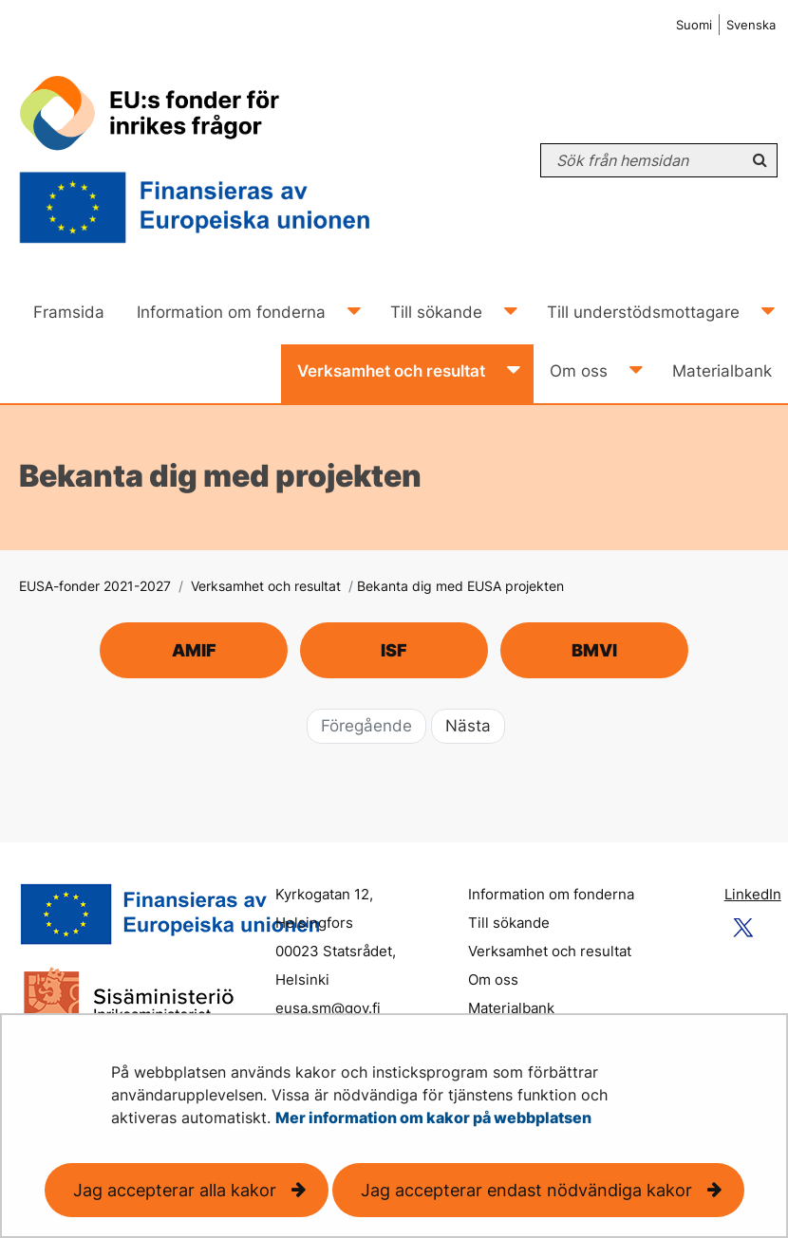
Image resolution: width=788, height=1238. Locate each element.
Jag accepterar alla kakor (174, 1190)
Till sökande (509, 923)
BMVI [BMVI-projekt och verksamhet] (594, 650)
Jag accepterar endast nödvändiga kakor (526, 1190)
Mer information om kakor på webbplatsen (433, 1117)
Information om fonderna (551, 894)
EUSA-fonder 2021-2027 (95, 586)
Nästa (468, 725)
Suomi (694, 25)
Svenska (751, 25)
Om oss (493, 979)
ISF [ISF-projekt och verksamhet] (394, 650)
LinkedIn (752, 894)
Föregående (366, 725)
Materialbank (511, 1008)
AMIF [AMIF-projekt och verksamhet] (194, 650)
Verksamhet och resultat (264, 586)
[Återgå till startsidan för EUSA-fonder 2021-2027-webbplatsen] (212, 160)
